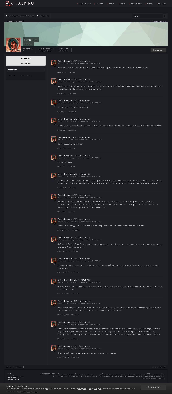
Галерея (99, 3)
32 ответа (72, 72)
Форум (111, 3)
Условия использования (28, 391)
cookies (47, 388)
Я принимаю (153, 387)
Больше (162, 3)
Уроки (150, 3)
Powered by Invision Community (153, 379)
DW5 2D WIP (97, 63)
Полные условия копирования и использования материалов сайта (136, 376)
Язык (9, 373)
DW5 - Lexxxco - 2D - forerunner (73, 61)
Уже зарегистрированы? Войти (20, 16)
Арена (122, 3)
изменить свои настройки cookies (88, 388)
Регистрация (42, 16)
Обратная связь (13, 380)
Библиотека (136, 3)
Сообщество (84, 3)
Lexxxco (60, 63)
